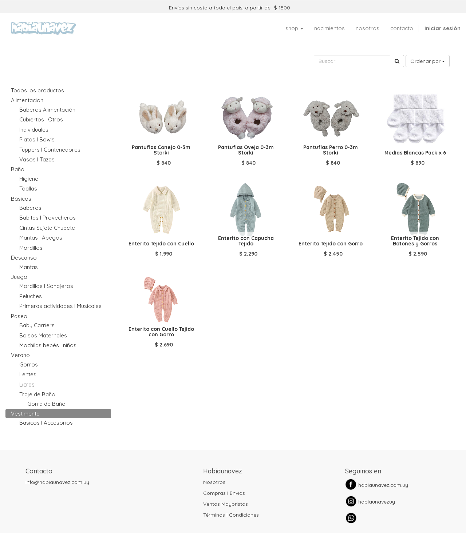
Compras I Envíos (224, 493)
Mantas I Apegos (40, 237)
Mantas (28, 267)
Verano (20, 355)
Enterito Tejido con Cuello (161, 243)
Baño (17, 169)
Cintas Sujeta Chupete (47, 227)
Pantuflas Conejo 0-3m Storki (161, 150)
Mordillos (31, 247)
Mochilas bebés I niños (47, 345)
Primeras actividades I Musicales (60, 305)
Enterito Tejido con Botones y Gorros (415, 241)
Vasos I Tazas (37, 159)
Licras (27, 384)
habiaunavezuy (376, 501)
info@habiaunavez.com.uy (57, 482)
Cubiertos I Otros (41, 119)
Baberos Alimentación (47, 109)
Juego (19, 276)
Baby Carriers (37, 325)
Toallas (28, 188)
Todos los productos (37, 90)
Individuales (33, 129)
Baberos (30, 207)
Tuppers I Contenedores (49, 149)
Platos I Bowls (37, 139)
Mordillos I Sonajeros (46, 285)
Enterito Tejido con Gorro (331, 243)
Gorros (28, 364)
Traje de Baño (37, 394)
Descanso (24, 257)
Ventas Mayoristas (225, 504)
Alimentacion (27, 100)
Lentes (27, 374)
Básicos (21, 198)
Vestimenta (25, 413)
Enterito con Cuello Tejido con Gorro (161, 332)
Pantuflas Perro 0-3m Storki (330, 150)
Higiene (28, 178)
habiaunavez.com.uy (383, 485)
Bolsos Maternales (43, 335)
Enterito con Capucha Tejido (246, 241)
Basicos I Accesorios (46, 422)
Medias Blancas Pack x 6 (415, 152)
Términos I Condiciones (231, 515)
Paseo (19, 316)
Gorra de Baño (46, 403)
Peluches (30, 296)
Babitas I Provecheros (47, 217)
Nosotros (214, 482)
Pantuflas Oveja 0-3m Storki (246, 150)
